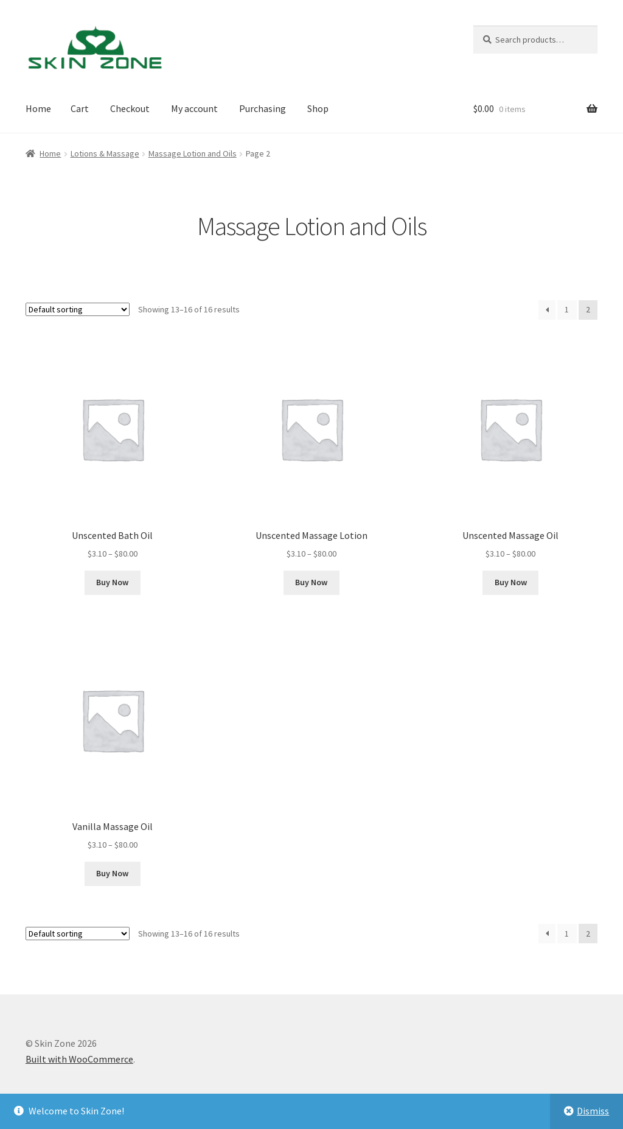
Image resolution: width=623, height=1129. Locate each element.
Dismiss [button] (593, 1111)
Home (38, 108)
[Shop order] (78, 309)
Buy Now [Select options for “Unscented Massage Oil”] (511, 582)
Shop (318, 108)
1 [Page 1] (567, 309)
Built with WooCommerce (79, 1059)
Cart (80, 108)
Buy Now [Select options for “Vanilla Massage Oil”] (112, 873)
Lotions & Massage (105, 153)
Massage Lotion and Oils (192, 153)
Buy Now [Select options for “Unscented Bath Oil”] (112, 582)
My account (194, 108)
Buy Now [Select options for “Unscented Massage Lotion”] (311, 582)
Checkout (130, 108)
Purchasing (262, 108)
